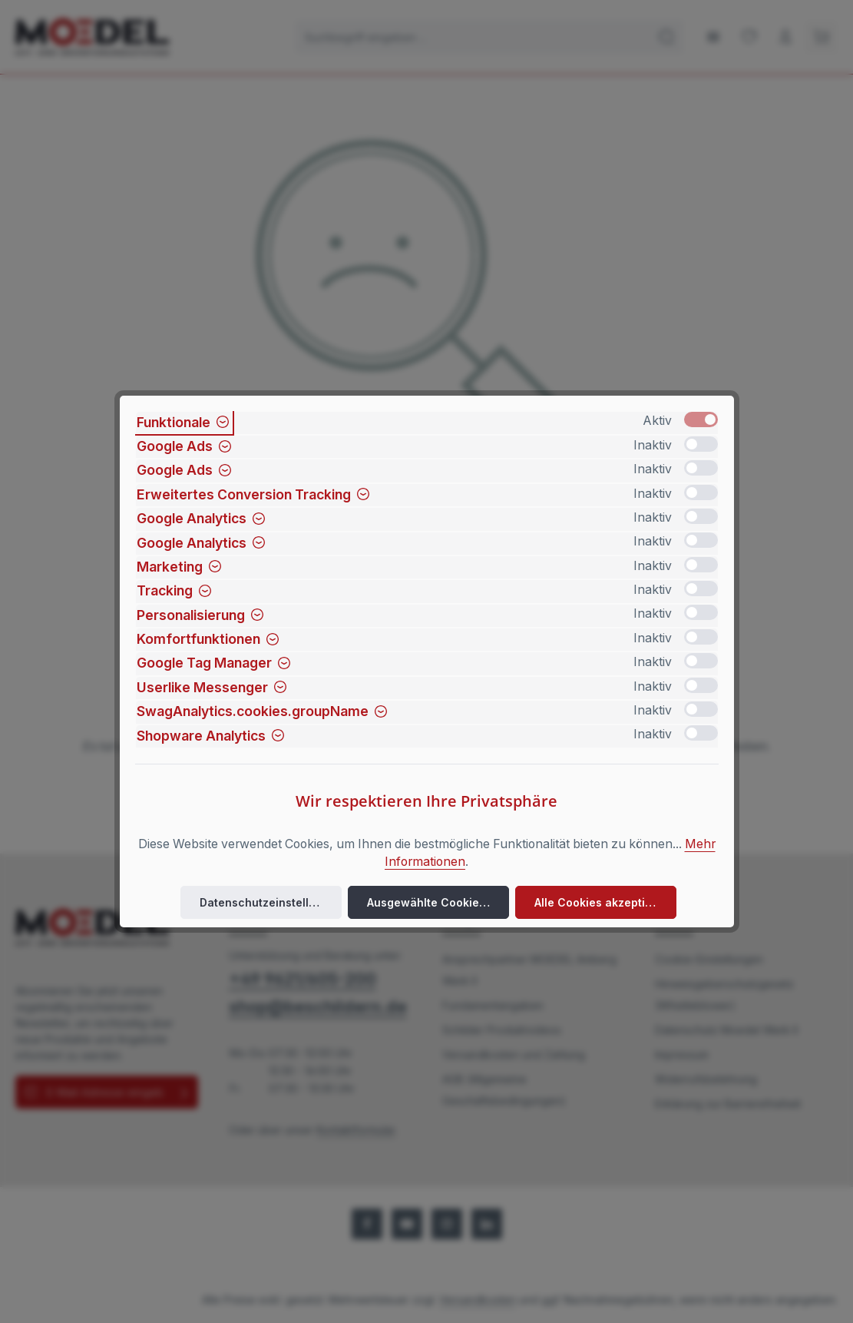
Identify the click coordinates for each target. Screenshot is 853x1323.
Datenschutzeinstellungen (271, 902)
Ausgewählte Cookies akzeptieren (438, 902)
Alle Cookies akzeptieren (602, 902)
